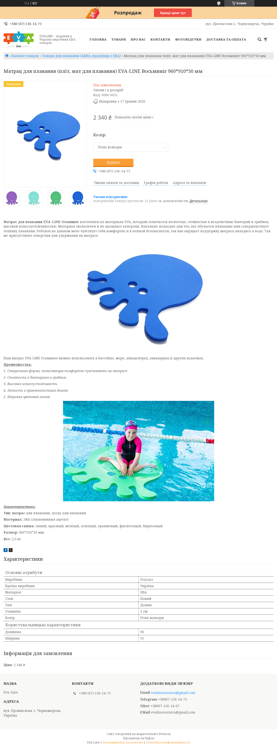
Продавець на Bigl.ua (138, 738)
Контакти (160, 39)
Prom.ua (164, 734)
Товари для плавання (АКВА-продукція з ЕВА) (81, 56)
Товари (118, 39)
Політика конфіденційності (168, 742)
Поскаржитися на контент (123, 742)
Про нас (138, 39)
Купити (113, 162)
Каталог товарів (25, 56)
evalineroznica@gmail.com (173, 693)
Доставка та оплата (226, 39)
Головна (98, 39)
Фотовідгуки (188, 39)
